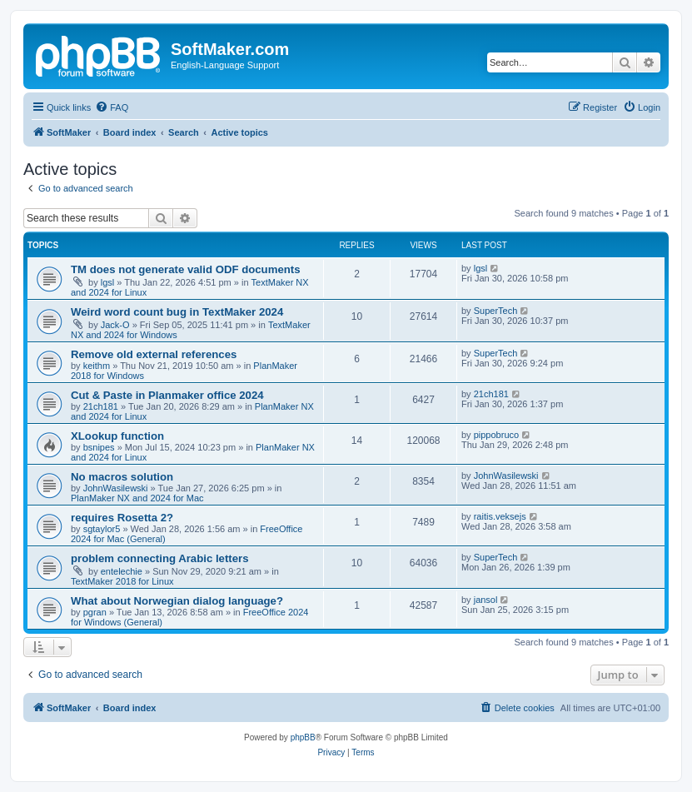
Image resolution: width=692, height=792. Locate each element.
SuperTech (496, 311)
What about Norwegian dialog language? (177, 601)
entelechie (121, 571)
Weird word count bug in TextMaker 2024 (177, 312)
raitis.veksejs (500, 516)
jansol (486, 600)
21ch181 (100, 406)
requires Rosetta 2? (122, 517)
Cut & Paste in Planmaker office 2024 (167, 395)
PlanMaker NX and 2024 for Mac (137, 498)
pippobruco (496, 435)
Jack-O (115, 325)
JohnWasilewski (115, 488)
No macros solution (122, 477)
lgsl (108, 282)
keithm (96, 366)
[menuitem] (111, 107)
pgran (95, 612)
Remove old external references (153, 354)
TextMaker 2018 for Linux (122, 581)
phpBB (303, 737)
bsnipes (99, 447)
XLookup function (117, 436)
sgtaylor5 (102, 529)
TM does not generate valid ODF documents (186, 269)
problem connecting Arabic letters (160, 558)
